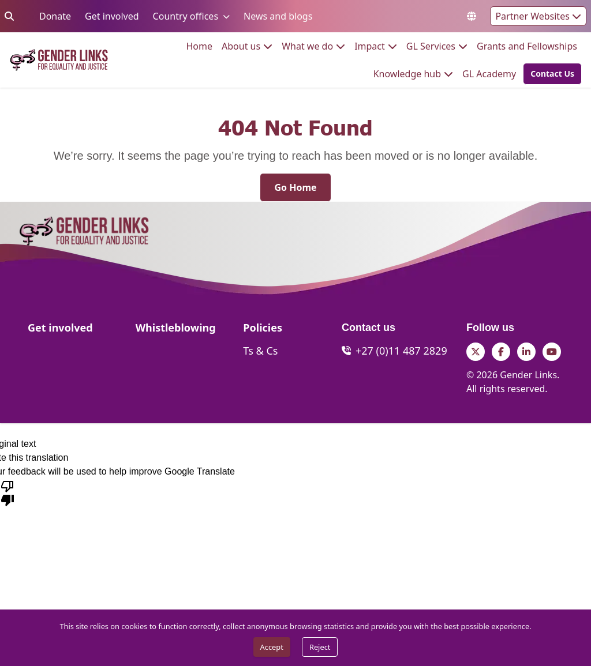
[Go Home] (295, 187)
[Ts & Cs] (260, 351)
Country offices (185, 15)
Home (199, 45)
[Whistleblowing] (176, 331)
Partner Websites (538, 16)
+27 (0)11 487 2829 (401, 351)
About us (241, 45)
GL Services (430, 45)
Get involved (112, 15)
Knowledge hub (407, 73)
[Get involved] (60, 331)
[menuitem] (200, 46)
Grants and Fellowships (527, 45)
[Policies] (262, 331)
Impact (369, 45)
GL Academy (489, 73)
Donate (55, 15)
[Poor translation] (7, 492)
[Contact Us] (552, 74)
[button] (549, 74)
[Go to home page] (59, 60)
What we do (307, 45)
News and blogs (278, 15)
